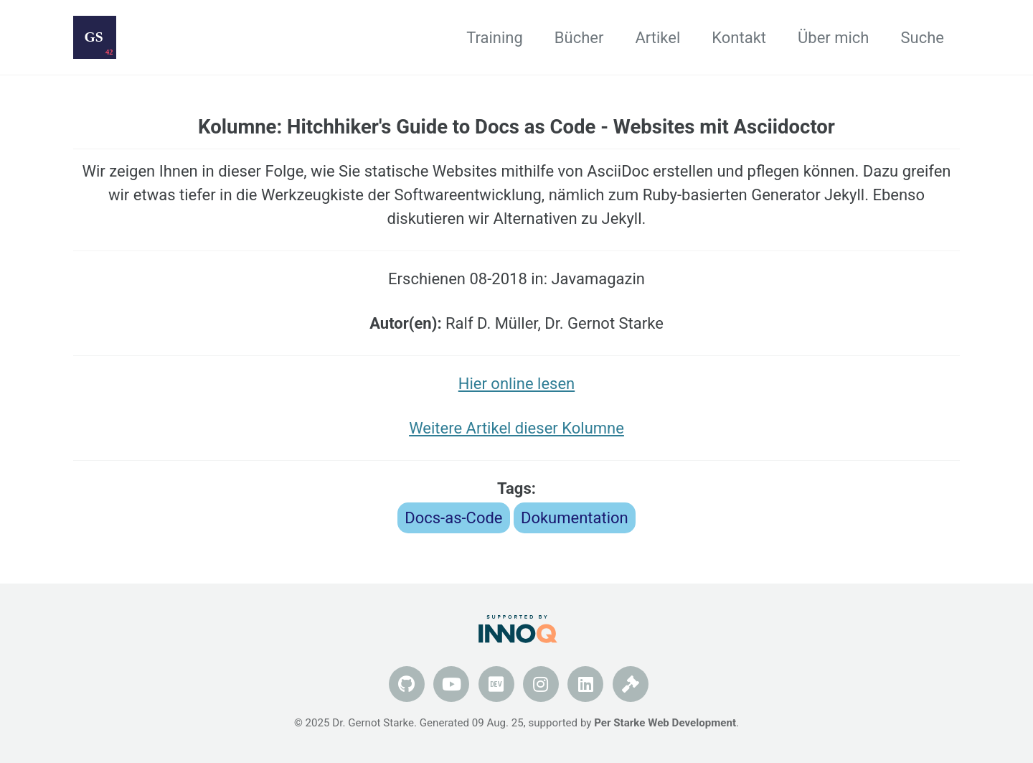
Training (494, 38)
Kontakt (739, 38)
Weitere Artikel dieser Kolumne (516, 428)
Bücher (579, 38)
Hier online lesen (516, 384)
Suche (923, 38)
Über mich (833, 38)
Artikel (657, 38)
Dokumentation (574, 518)
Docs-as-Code (453, 518)
